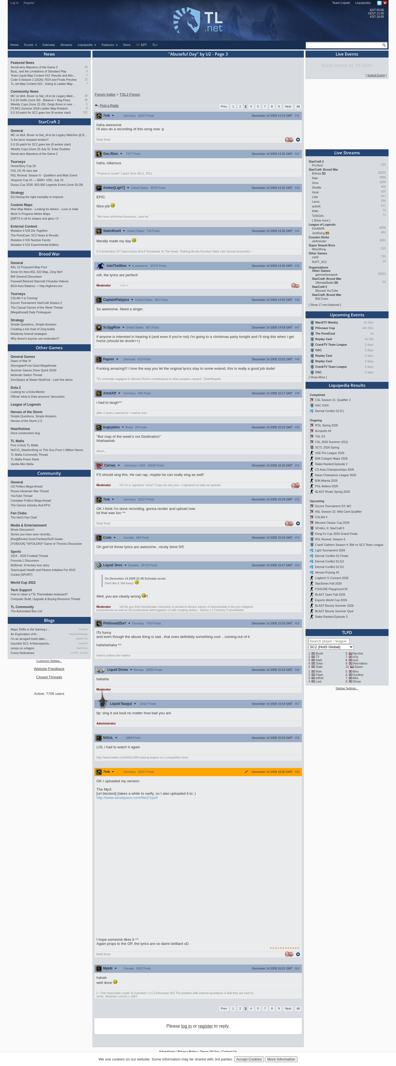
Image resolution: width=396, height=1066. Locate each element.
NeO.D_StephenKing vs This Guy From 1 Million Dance (47, 450)
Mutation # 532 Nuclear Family (31, 240)
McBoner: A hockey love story (30, 565)
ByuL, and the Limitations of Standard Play (38, 71)
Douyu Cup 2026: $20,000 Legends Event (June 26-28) (47, 184)
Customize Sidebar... (49, 661)
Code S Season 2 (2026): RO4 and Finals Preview (44, 79)
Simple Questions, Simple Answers (33, 324)
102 (85, 112)
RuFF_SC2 (319, 262)
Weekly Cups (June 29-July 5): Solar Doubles (40, 149)
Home (15, 44)
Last (318, 681)
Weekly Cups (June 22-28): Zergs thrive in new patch (44, 104)
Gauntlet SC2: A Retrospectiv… (31, 643)
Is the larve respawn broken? (30, 139)
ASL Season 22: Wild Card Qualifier (338, 511)
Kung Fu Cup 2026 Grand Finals (336, 533)
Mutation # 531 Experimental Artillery (35, 244)
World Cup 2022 (23, 583)
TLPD (347, 632)
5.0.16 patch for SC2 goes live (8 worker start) (41, 112)
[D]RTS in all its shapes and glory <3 (34, 218)
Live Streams (347, 152)
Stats (319, 666)
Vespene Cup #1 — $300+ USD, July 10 (37, 180)
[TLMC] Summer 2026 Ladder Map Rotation (39, 108)
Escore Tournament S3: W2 (333, 506)
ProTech (317, 165)
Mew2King (319, 249)
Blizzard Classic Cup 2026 (332, 522)
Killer (315, 211)
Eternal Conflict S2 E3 (329, 561)
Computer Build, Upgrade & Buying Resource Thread (45, 599)
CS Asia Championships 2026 (334, 469)
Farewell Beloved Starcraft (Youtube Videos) (40, 281)
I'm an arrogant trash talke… (29, 638)
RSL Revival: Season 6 (330, 539)
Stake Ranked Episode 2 (331, 464)
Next (288, 106)
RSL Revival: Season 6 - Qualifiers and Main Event (44, 175)
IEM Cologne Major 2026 (331, 458)
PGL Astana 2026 (326, 486)
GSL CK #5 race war (24, 170)
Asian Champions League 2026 (335, 475)
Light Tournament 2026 (330, 550)
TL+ (155, 44)
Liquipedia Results (347, 385)
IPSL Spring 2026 (326, 425)
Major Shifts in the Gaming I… (30, 629)
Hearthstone (20, 429)
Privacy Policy (188, 1051)
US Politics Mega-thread (27, 486)
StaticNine (81, 648)
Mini (355, 678)
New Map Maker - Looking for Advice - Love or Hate (45, 209)
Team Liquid (341, 2)
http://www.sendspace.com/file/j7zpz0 (127, 798)
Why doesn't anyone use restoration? (35, 338)
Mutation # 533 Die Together (29, 230)
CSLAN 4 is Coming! (24, 298)
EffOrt (319, 678)
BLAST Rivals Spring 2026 (332, 491)
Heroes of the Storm (27, 412)
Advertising (167, 1051)
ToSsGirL (318, 215)
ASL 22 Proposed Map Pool (29, 267)
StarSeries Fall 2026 (328, 583)
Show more (321, 220)
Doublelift (318, 228)
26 (85, 67)
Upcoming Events (347, 314)
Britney (316, 173)
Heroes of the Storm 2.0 (26, 421)
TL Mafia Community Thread (29, 454)
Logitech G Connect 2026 (331, 578)
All (298, 106)
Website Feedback (49, 669)
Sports (16, 552)
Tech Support (21, 590)
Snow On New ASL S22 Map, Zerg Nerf (37, 271)
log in (186, 1026)
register (205, 1026)
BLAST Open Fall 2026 (330, 594)
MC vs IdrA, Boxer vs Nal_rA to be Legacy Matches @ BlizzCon (44, 96)
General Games (23, 357)
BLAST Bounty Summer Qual (334, 611)
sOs (355, 656)
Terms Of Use (209, 1051)
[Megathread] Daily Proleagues (31, 312)
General (17, 131)
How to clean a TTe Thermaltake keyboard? (39, 594)
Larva (316, 201)
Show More (317, 377)
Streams (66, 44)
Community (49, 473)
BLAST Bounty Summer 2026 (334, 605)
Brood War (49, 254)
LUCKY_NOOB (79, 652)
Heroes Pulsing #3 (327, 572)
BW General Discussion (26, 276)
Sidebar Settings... (347, 688)
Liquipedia (363, 2)
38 (85, 95)
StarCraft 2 (49, 121)
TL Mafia (17, 441)
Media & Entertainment (29, 525)
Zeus (315, 182)
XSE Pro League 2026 (329, 453)
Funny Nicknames (22, 653)
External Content (24, 226)
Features (110, 44)
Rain (315, 178)
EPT (141, 45)
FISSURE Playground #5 (331, 589)
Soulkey (358, 674)
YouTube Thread (21, 495)
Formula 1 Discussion (25, 560)
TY (318, 656)
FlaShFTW (81, 638)
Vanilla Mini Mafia (22, 464)
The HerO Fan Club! (24, 517)
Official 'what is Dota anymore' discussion (38, 396)
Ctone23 (82, 643)
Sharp (357, 681)
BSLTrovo (321, 298)
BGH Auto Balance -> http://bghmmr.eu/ (37, 286)
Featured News (22, 63)
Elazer (358, 666)
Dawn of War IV (21, 361)
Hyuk (315, 192)
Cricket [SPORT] (22, 574)
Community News (25, 91)
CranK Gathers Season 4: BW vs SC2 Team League (349, 544)
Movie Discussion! (23, 529)
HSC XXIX (322, 405)
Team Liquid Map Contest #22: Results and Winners (44, 75)
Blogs (49, 620)
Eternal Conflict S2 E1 (329, 411)
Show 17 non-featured (324, 304)
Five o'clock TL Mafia (24, 445)
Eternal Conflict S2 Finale (331, 555)
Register (29, 2)
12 (85, 79)
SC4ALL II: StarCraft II (329, 528)
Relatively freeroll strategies (29, 333)
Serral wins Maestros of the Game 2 (34, 67)
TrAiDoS (83, 629)
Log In (15, 2)
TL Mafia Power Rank (25, 459)
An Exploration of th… (25, 634)
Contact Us (229, 1051)
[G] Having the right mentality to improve (37, 197)
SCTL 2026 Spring (327, 447)
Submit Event (376, 75)
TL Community (22, 607)
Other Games (49, 347)
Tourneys (18, 162)
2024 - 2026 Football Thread (29, 555)
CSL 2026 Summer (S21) (331, 442)
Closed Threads (49, 677)
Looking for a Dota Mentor (28, 391)
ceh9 (315, 257)
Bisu (356, 671)
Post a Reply (106, 106)
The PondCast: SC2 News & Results (35, 235)
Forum (30, 44)
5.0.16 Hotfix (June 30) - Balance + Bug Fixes (40, 100)
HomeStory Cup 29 (23, 166)
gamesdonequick (326, 274)
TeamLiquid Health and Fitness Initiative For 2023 (43, 570)
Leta (315, 197)
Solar (319, 663)
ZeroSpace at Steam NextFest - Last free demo (42, 379)
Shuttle (316, 187)
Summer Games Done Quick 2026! (34, 370)
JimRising (318, 233)
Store (127, 44)
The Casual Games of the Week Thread (37, 307)
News (49, 54)
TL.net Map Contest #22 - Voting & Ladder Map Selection (44, 83)
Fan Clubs (19, 513)
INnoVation (360, 663)
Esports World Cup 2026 (331, 600)
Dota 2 (16, 388)
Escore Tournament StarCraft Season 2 (36, 302)
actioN (316, 206)
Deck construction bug (25, 433)
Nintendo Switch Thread (26, 375)
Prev (224, 106)
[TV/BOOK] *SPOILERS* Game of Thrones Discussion (46, 543)
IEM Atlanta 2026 (326, 480)
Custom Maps (22, 205)
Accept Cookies (249, 1059)
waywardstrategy (78, 634)
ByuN (319, 653)
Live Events (347, 54)
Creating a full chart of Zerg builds (33, 329)
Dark (319, 660)
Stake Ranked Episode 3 (331, 616)
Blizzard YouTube (326, 290)
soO (355, 660)
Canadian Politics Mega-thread (31, 500)
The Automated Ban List (26, 611)
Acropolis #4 (323, 430)
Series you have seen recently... (32, 534)
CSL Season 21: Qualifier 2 (333, 400)
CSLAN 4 (321, 517)
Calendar (48, 44)
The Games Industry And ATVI (30, 505)
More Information (281, 1059)
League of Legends (26, 404)
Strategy (17, 193)
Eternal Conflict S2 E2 (329, 567)
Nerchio (358, 653)
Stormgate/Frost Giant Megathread (33, 365)
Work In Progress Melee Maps (30, 213)
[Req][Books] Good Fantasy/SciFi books (37, 539)
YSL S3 (320, 436)
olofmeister (319, 241)
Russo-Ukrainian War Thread (30, 491)
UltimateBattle (324, 282)
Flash (319, 674)
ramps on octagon (22, 648)
